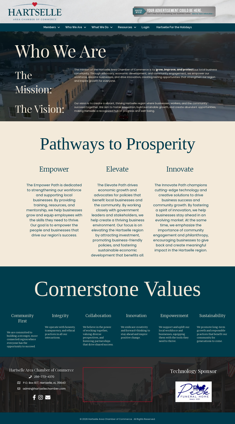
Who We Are (73, 27)
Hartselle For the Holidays (174, 27)
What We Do (100, 27)
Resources (125, 27)
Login (145, 27)
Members (50, 27)
